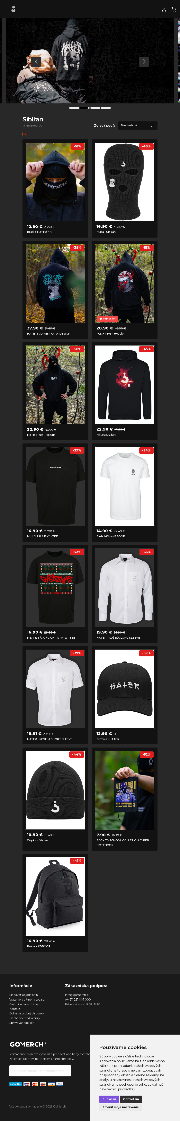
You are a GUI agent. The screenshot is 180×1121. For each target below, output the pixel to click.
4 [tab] (106, 108)
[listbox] (138, 125)
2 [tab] (85, 108)
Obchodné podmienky (24, 1018)
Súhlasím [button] (109, 1099)
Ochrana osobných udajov (27, 1013)
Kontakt (14, 1009)
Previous (36, 62)
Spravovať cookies (21, 1023)
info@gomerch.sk (77, 995)
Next (144, 62)
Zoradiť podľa (104, 125)
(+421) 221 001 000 (78, 999)
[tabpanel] (90, 60)
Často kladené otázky (24, 1004)
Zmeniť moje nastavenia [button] (121, 1107)
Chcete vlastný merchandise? (39, 1071)
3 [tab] (95, 108)
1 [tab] (74, 108)
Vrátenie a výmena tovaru (27, 999)
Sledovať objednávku (23, 995)
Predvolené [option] (129, 125)
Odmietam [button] (131, 1099)
